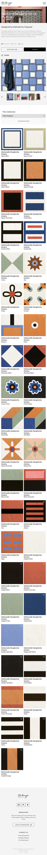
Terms (20, 852)
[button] (10, 97)
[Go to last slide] (2, 97)
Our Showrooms (23, 840)
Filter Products (24, 116)
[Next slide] (45, 97)
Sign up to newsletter (22, 824)
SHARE (5, 55)
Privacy (26, 852)
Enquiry (35, 49)
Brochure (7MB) (12, 49)
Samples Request (23, 838)
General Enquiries (23, 835)
